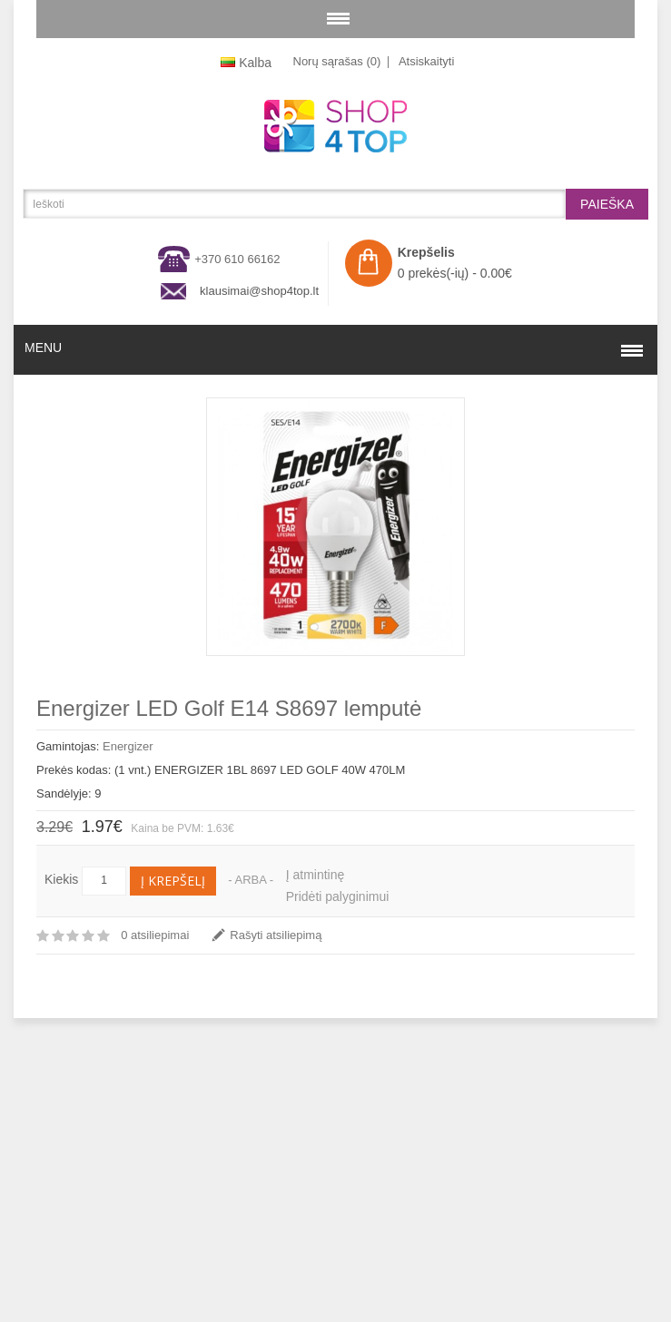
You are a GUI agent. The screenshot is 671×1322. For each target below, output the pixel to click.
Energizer (128, 746)
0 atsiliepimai (155, 935)
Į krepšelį (173, 880)
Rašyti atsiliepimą (275, 935)
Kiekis (61, 879)
